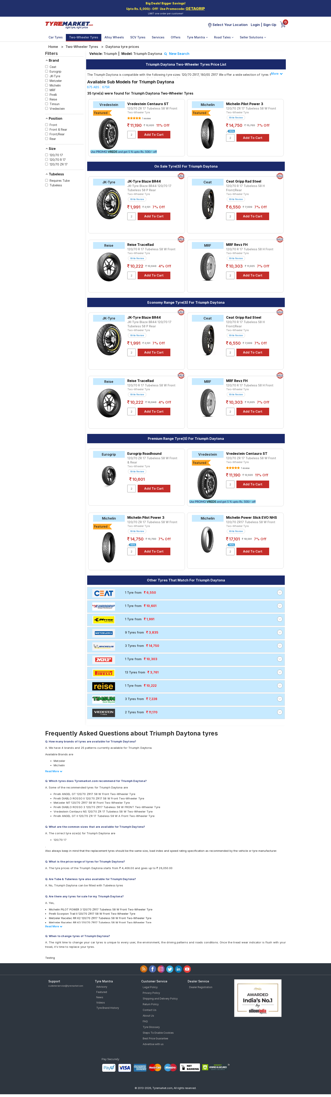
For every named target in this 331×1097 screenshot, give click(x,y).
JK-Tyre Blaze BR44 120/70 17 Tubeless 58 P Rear (149, 188)
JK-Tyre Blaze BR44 (144, 181)
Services (158, 37)
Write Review (236, 117)
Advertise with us (153, 1044)
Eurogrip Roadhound (144, 453)
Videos (100, 1002)
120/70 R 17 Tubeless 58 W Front (151, 249)
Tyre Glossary (151, 1027)
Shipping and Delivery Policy (160, 998)
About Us (148, 1015)
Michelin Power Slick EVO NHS (251, 517)
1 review (146, 118)
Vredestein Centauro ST (148, 104)
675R (106, 87)
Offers (175, 37)
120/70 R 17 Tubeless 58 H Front (249, 249)
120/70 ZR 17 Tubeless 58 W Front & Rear (152, 460)
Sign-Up (269, 25)
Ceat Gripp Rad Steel (243, 181)
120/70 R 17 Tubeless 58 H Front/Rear (245, 188)
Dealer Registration (200, 987)
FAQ (145, 1021)
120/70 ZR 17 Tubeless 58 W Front (152, 108)
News (99, 997)
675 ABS (93, 87)
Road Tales (223, 37)
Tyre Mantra (197, 37)
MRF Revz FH (237, 244)
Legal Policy (150, 987)
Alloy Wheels (114, 37)
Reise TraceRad (140, 244)
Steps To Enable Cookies (158, 1032)
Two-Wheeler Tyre (138, 112)
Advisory (101, 986)
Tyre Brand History (107, 1007)
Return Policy (151, 1004)
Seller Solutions (253, 37)
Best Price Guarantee (155, 1038)
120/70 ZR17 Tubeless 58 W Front (250, 522)
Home (53, 47)
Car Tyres (56, 37)
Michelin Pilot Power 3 (244, 104)
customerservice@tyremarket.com (65, 986)
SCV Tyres (137, 37)
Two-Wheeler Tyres (83, 37)
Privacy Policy (151, 992)
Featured (101, 992)
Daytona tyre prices (122, 47)
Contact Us (149, 1010)
